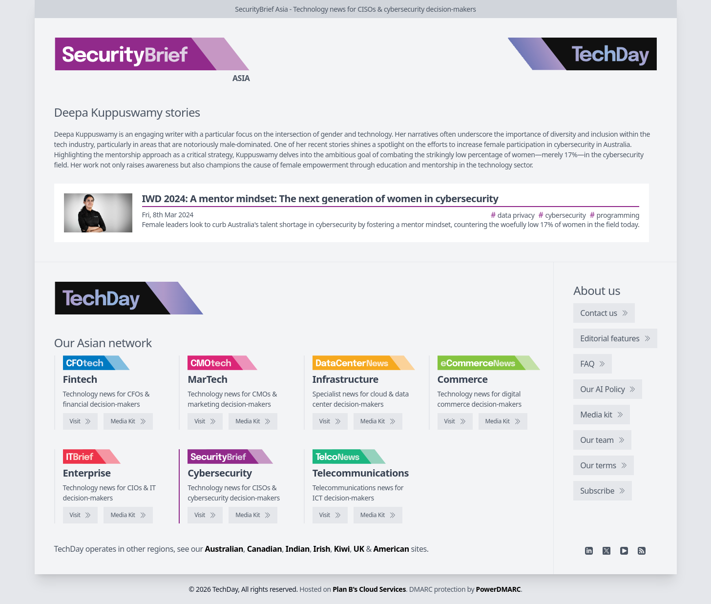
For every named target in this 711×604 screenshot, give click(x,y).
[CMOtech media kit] (253, 421)
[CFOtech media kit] (128, 421)
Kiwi (342, 548)
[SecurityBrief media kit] (253, 515)
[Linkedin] (589, 551)
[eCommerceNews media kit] (503, 421)
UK (359, 548)
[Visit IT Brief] (80, 515)
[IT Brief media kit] (128, 515)
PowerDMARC (498, 589)
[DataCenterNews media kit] (378, 421)
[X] (606, 551)
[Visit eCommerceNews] (455, 421)
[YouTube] (624, 551)
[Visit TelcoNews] (330, 515)
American (391, 548)
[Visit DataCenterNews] (330, 421)
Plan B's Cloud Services (369, 589)
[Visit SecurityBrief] (205, 515)
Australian (224, 548)
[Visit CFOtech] (80, 421)
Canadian (264, 548)
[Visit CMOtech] (205, 421)
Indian (298, 548)
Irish (322, 548)
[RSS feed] (642, 551)
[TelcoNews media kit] (378, 515)
